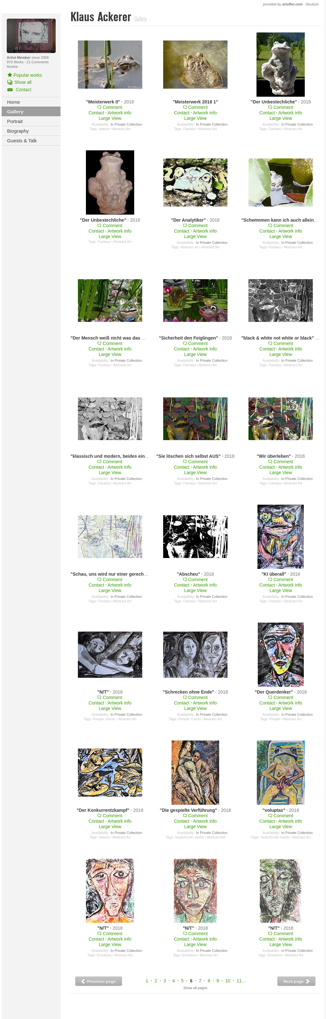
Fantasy (189, 129)
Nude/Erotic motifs (189, 837)
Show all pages (195, 988)
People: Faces (104, 719)
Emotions (104, 955)
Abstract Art (121, 129)
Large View (110, 118)
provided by (283, 4)
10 (227, 980)
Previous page (98, 981)
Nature (104, 129)
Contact (96, 112)
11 (239, 980)
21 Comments (38, 62)
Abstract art (190, 247)
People (274, 719)
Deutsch (312, 4)
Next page (297, 981)
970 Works (15, 62)
